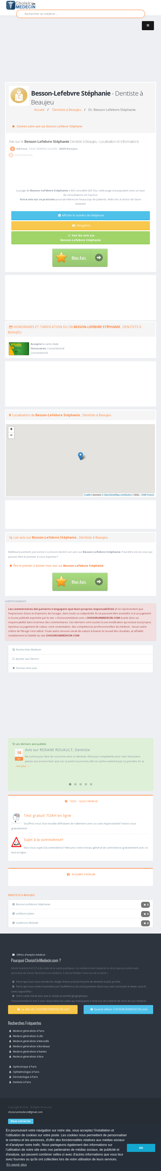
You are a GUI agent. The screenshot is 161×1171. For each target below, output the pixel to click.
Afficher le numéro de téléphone (81, 215)
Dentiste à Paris (20, 1082)
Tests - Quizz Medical (81, 801)
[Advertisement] (83, 53)
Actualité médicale (81, 874)
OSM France (147, 495)
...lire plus (22, 766)
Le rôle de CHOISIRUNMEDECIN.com (43, 1009)
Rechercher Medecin (26, 649)
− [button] (11, 436)
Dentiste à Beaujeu (66, 109)
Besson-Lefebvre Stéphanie (31, 904)
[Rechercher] (80, 14)
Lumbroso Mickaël (25, 923)
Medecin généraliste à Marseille (29, 1041)
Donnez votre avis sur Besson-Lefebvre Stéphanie (47, 126)
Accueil (39, 109)
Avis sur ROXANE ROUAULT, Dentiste (57, 749)
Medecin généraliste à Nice (26, 1056)
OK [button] (141, 1148)
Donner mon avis (24, 668)
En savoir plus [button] (16, 1164)
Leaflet (87, 495)
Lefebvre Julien (23, 913)
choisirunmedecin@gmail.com (25, 1112)
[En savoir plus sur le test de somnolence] (16, 841)
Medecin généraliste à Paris (26, 1030)
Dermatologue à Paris (23, 1076)
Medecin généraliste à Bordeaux (29, 1046)
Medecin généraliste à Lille (26, 1036)
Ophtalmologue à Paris (24, 1071)
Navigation (81, 225)
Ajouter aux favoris (25, 659)
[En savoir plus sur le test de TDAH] (16, 817)
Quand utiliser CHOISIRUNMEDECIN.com (118, 1009)
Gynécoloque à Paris (23, 1066)
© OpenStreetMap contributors (117, 495)
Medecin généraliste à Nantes (28, 1051)
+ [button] (11, 429)
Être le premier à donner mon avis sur (56, 566)
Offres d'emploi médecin (28, 954)
